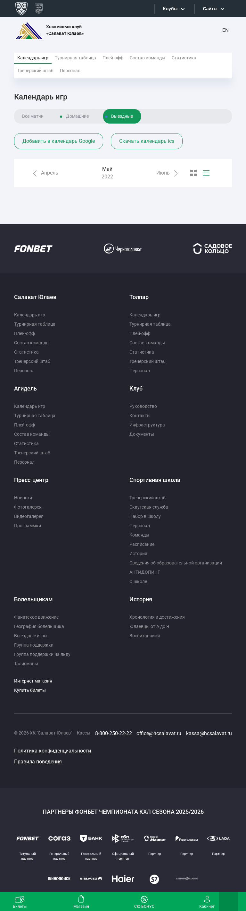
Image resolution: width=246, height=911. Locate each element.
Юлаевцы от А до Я (149, 626)
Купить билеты (30, 690)
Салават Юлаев (35, 297)
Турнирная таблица (75, 57)
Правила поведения (38, 762)
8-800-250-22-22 (113, 733)
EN (225, 30)
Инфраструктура (147, 424)
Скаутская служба (148, 507)
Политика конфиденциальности (52, 751)
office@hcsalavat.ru (158, 733)
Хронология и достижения (157, 617)
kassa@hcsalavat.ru (209, 733)
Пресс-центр (31, 480)
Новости (23, 497)
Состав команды (147, 57)
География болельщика (39, 626)
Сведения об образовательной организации (175, 562)
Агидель (25, 388)
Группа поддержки (33, 645)
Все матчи (33, 116)
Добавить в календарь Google (58, 141)
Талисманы (26, 663)
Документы (141, 434)
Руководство (143, 406)
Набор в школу (145, 516)
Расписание (141, 544)
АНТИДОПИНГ (144, 572)
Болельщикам (33, 599)
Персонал (70, 70)
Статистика (184, 57)
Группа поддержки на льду (42, 654)
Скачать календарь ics (146, 141)
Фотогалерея (28, 507)
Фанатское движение (36, 617)
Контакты (140, 415)
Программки (27, 525)
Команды (139, 534)
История (138, 553)
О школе (138, 581)
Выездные (122, 116)
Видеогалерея (29, 516)
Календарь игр (32, 57)
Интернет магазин (33, 680)
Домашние (77, 116)
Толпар (139, 297)
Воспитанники (144, 635)
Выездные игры (30, 635)
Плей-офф (112, 57)
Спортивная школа (154, 480)
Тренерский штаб (35, 70)
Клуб (136, 388)
